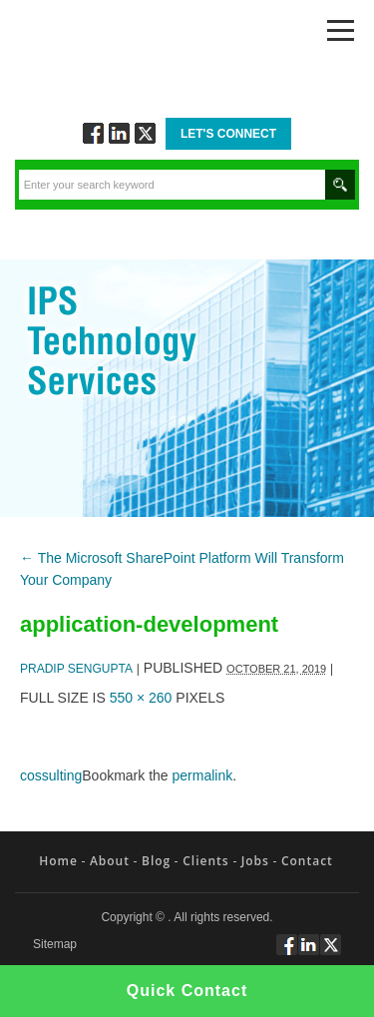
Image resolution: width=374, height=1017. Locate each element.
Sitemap (55, 944)
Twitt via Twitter (145, 133)
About (110, 860)
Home (58, 860)
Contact (307, 860)
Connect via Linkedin (119, 133)
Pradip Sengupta (76, 669)
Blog (156, 860)
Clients (205, 860)
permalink (203, 775)
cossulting (51, 775)
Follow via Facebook (93, 133)
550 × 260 (141, 698)
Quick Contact (187, 990)
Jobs (255, 860)
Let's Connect (228, 134)
